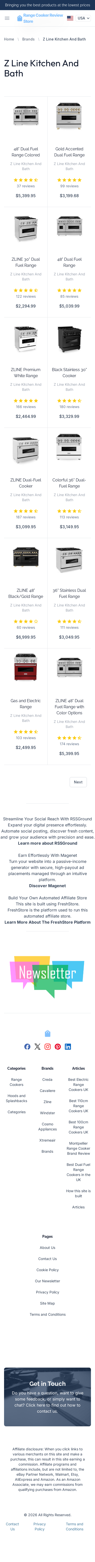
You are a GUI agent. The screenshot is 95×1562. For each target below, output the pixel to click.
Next (78, 782)
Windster (47, 1113)
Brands (28, 39)
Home (9, 39)
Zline (47, 1102)
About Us (47, 1247)
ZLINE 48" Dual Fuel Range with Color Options (69, 706)
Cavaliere (47, 1090)
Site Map (47, 1303)
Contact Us (47, 1258)
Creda (47, 1079)
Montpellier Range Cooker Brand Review (78, 1148)
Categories (17, 1112)
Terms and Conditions (48, 1314)
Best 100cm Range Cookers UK (78, 1127)
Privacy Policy (47, 1292)
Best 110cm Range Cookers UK (78, 1106)
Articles (78, 1207)
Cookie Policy (47, 1270)
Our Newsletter (47, 1281)
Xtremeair (47, 1140)
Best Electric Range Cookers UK (78, 1084)
